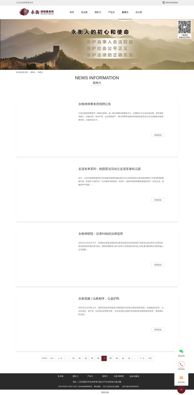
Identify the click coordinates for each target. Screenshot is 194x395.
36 (98, 358)
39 (117, 358)
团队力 (98, 12)
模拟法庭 (105, 392)
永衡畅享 (105, 387)
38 (110, 358)
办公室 (139, 12)
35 (92, 358)
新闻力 (125, 12)
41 (129, 358)
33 (79, 358)
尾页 (150, 358)
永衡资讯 (105, 381)
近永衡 (84, 12)
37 (104, 358)
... (67, 358)
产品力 (111, 12)
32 (73, 358)
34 (86, 358)
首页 (72, 12)
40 (123, 358)
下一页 (142, 358)
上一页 (60, 358)
